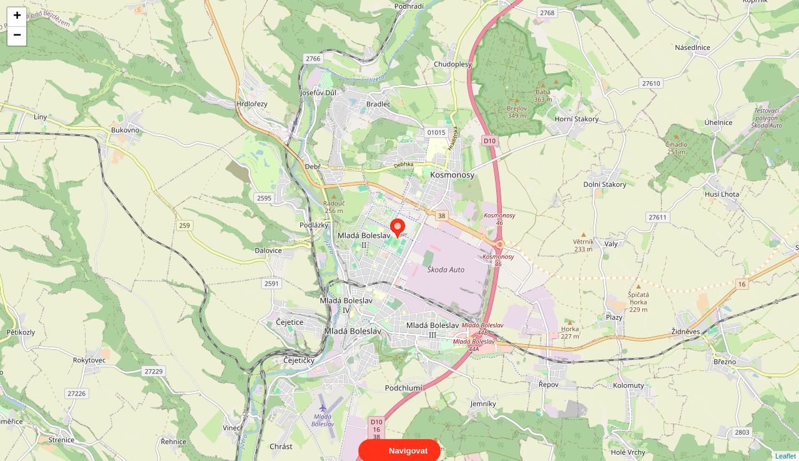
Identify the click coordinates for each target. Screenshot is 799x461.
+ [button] (17, 16)
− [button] (17, 36)
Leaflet (785, 445)
